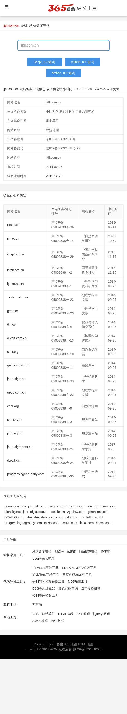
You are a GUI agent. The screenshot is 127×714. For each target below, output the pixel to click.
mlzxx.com (51, 523)
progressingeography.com (25, 474)
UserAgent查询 (43, 558)
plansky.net (15, 433)
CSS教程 (83, 614)
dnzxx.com (103, 523)
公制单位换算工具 (45, 595)
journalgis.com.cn (19, 447)
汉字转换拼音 (90, 588)
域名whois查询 (65, 551)
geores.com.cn (17, 365)
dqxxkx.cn (14, 460)
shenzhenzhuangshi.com (44, 517)
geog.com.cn (16, 392)
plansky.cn (14, 419)
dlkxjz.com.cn (17, 338)
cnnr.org (13, 406)
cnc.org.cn (56, 506)
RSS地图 (70, 644)
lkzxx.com (86, 523)
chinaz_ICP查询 (82, 62)
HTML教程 (65, 614)
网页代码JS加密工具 (77, 574)
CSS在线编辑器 (43, 588)
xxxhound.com (17, 297)
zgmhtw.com (76, 512)
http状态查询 (88, 551)
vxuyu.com (69, 523)
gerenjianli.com (98, 512)
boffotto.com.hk (93, 517)
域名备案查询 (42, 551)
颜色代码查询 (68, 588)
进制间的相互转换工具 (48, 581)
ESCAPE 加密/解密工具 (79, 568)
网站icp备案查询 (38, 25)
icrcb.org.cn (15, 270)
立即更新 (112, 89)
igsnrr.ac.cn (15, 284)
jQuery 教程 (101, 614)
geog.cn (13, 311)
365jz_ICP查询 (44, 62)
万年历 (37, 604)
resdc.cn (13, 225)
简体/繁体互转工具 (45, 574)
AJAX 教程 (40, 621)
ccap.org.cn (15, 254)
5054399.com (14, 517)
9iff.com (12, 324)
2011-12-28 (54, 176)
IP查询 (105, 551)
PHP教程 (57, 621)
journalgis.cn (16, 379)
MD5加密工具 (78, 581)
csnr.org (13, 352)
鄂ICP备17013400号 (87, 649)
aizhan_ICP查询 (63, 73)
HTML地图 (85, 644)
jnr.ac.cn (13, 238)
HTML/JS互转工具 (45, 568)
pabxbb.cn (72, 517)
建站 (35, 614)
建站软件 (48, 614)
